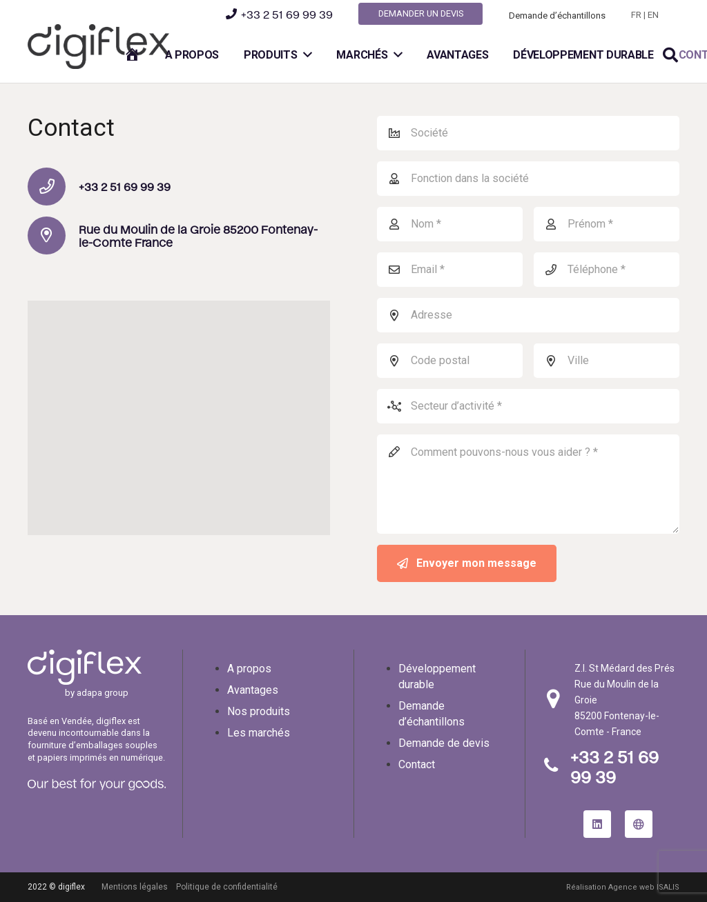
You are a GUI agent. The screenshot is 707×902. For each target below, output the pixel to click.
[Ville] (606, 360)
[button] (670, 55)
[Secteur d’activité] (528, 406)
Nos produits (258, 711)
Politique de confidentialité (227, 887)
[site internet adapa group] (638, 824)
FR (636, 15)
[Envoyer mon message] (466, 563)
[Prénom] (606, 224)
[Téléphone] (606, 269)
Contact (416, 764)
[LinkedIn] (597, 824)
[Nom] (450, 224)
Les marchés (258, 732)
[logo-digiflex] (99, 46)
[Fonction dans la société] (528, 178)
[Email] (450, 269)
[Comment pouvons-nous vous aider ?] (528, 484)
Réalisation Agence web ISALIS (622, 887)
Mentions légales (134, 887)
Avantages (252, 689)
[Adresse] (528, 315)
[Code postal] (450, 360)
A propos (249, 668)
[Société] (528, 133)
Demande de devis (444, 743)
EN (653, 15)
